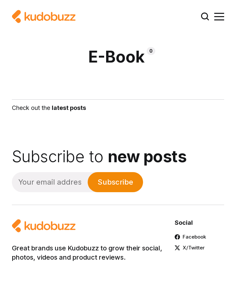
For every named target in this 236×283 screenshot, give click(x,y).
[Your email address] (50, 182)
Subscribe (115, 182)
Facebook (190, 237)
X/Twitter (190, 247)
